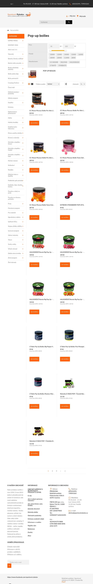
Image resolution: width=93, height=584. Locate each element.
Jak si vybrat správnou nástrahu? (35, 493)
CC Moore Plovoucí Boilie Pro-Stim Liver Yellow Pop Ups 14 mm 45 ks (51, 147)
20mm (59, 51)
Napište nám (32, 519)
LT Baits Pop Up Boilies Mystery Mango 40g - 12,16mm (46, 383)
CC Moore (54, 56)
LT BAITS (53, 59)
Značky (30, 526)
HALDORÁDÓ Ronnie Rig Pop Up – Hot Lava (43, 242)
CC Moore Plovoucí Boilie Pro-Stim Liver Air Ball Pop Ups (47, 100)
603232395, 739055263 (80, 4)
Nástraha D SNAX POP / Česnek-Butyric (72, 383)
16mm (80, 48)
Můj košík (81, 16)
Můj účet (70, 16)
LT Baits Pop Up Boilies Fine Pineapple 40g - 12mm (76, 336)
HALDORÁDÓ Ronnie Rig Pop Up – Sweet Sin (43, 289)
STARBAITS (62, 59)
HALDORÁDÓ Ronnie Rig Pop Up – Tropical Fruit (75, 289)
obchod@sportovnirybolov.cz (76, 506)
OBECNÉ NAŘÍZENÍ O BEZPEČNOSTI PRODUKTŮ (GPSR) (35, 484)
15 (81, 77)
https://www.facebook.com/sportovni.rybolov (22, 571)
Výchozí (50, 77)
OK (9, 559)
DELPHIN (64, 56)
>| (64, 464)
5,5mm (66, 51)
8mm (73, 51)
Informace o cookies (34, 516)
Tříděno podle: (40, 78)
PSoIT (64, 576)
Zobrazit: (76, 78)
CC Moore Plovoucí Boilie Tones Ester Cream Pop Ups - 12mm (48, 195)
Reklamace (31, 522)
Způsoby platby (33, 505)
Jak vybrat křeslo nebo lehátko (35, 498)
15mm (73, 48)
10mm (52, 48)
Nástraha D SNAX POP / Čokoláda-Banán (42, 431)
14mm (66, 48)
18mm (52, 51)
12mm (59, 48)
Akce (29, 529)
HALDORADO (74, 56)
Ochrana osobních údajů (36, 512)
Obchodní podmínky (34, 509)
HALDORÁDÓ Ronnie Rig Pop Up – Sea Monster (75, 242)
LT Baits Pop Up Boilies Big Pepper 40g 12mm (43, 336)
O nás (30, 489)
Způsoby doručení (34, 502)
